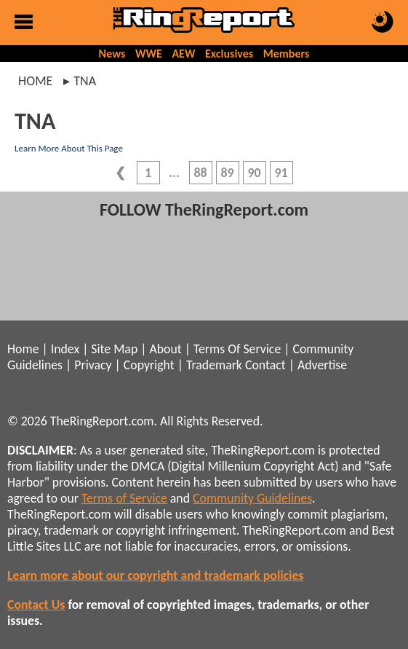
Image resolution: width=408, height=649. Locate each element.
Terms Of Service (237, 349)
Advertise (322, 365)
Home (35, 81)
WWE (148, 53)
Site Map (114, 349)
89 (226, 173)
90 (253, 173)
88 (200, 173)
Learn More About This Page (69, 148)
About (165, 349)
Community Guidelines (252, 498)
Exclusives (229, 53)
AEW (183, 53)
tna (84, 81)
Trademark (214, 365)
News (112, 53)
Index (65, 349)
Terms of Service (124, 498)
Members (286, 53)
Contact (265, 365)
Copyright (149, 365)
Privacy (92, 365)
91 (280, 173)
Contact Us (36, 605)
